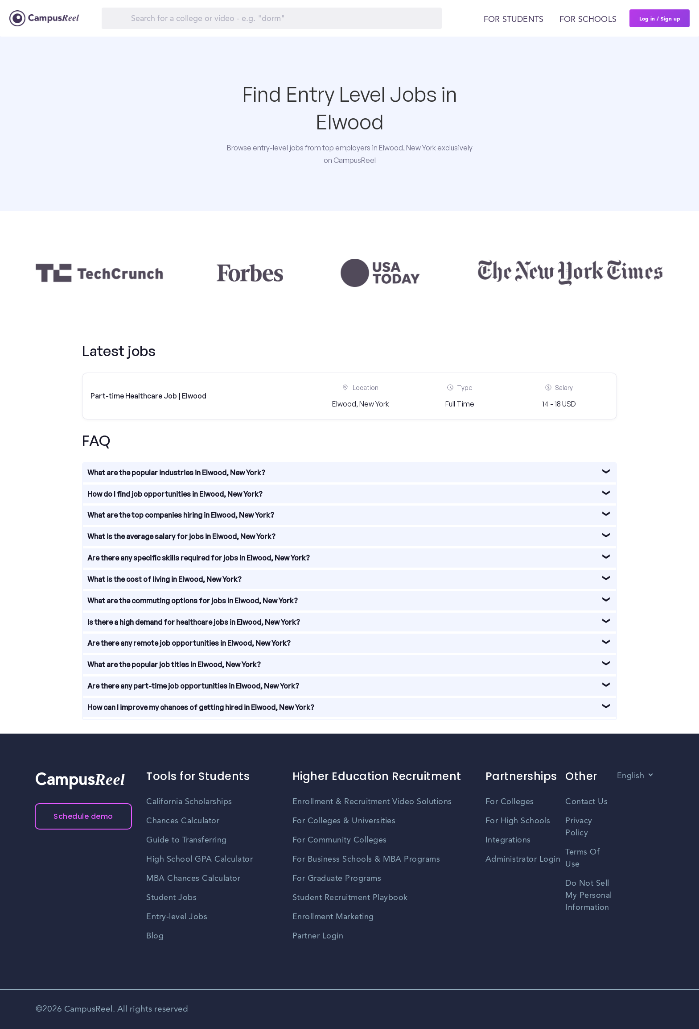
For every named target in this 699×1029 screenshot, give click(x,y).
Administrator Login (523, 859)
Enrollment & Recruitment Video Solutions (372, 802)
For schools (588, 20)
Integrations (508, 840)
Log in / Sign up (659, 18)
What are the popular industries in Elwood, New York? (176, 472)
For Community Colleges (339, 840)
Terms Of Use (582, 858)
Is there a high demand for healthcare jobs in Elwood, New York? (193, 622)
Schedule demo (83, 816)
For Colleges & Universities (344, 821)
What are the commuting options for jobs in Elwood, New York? (192, 600)
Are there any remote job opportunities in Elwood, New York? (189, 643)
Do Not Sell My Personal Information (588, 896)
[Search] (272, 18)
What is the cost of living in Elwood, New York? (164, 579)
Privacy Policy (578, 827)
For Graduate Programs (337, 879)
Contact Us (586, 802)
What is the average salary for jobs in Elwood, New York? (181, 536)
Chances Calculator (182, 821)
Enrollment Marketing (333, 917)
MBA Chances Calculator (193, 879)
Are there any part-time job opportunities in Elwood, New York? (193, 685)
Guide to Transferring (186, 840)
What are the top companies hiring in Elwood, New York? (180, 514)
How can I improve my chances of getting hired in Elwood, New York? (200, 707)
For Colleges (509, 802)
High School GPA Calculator (199, 859)
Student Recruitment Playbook (350, 898)
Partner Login (318, 936)
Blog (155, 936)
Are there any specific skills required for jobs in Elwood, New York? (198, 557)
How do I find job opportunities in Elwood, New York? (175, 494)
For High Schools (518, 821)
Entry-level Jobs (176, 917)
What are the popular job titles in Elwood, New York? (174, 664)
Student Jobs (171, 898)
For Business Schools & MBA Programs (366, 859)
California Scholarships (189, 802)
